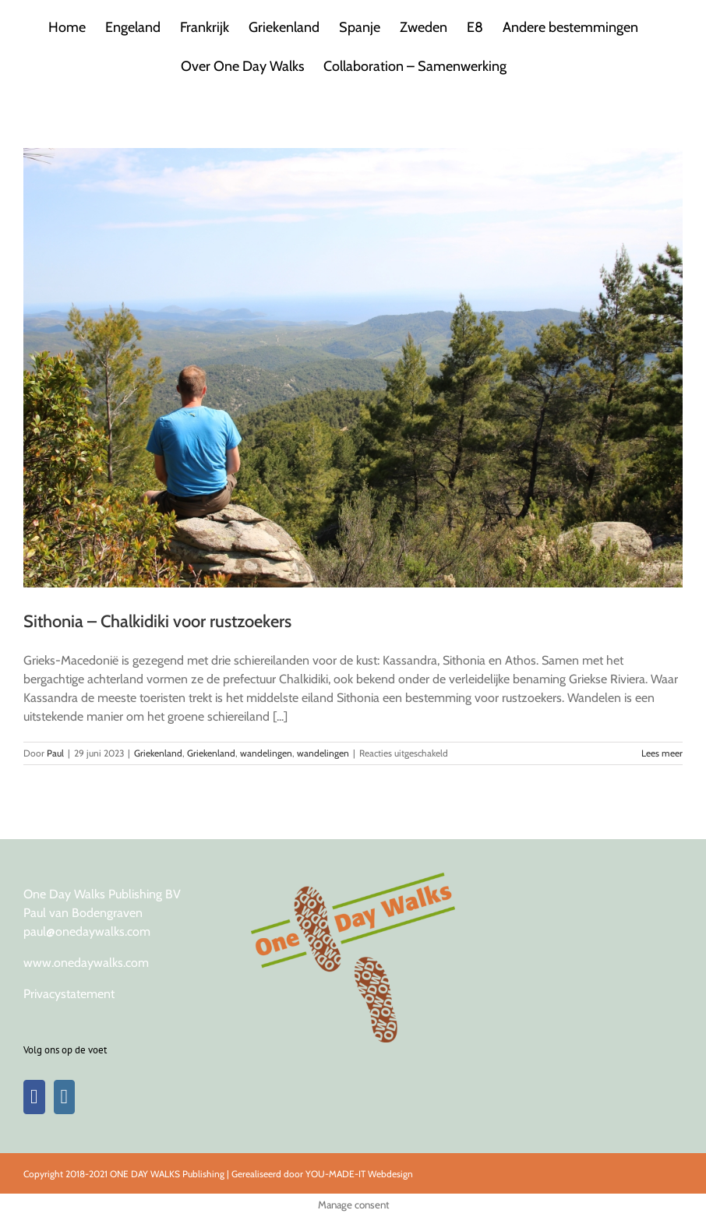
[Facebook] (34, 1097)
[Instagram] (65, 1097)
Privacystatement (69, 993)
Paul (55, 753)
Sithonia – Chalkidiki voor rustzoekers (157, 621)
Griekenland (158, 753)
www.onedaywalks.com (86, 962)
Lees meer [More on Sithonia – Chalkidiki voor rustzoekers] (662, 753)
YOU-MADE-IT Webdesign (359, 1174)
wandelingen (266, 753)
